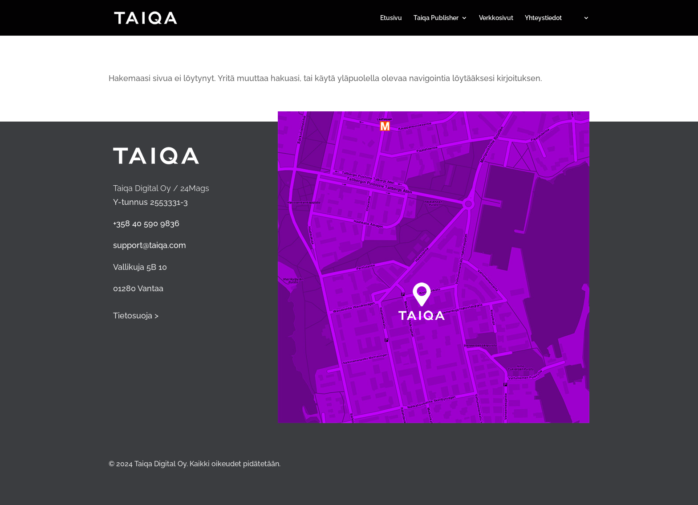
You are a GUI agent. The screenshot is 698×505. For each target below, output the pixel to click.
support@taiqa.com (149, 245)
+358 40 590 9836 (146, 223)
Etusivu (391, 18)
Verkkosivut (496, 18)
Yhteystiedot (543, 18)
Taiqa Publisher (436, 18)
